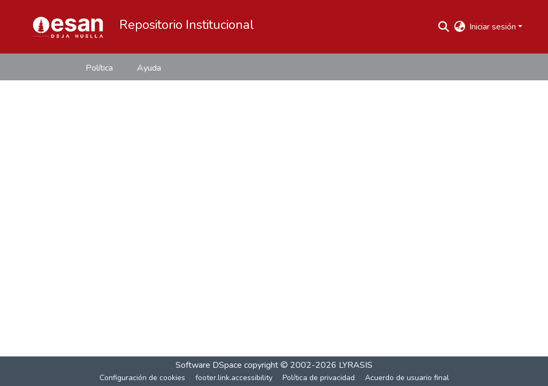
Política (99, 68)
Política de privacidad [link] (319, 378)
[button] (68, 27)
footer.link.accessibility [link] (233, 378)
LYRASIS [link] (355, 365)
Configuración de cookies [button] (142, 378)
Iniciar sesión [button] (493, 27)
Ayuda (149, 68)
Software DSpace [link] (209, 365)
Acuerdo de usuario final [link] (407, 378)
